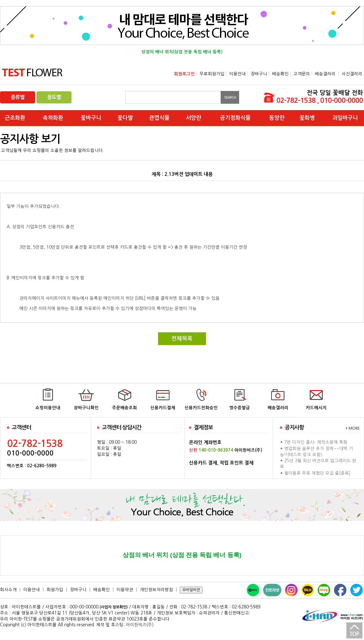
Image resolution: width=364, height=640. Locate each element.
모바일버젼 (191, 590)
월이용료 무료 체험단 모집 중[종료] (317, 473)
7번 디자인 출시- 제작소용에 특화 (315, 442)
